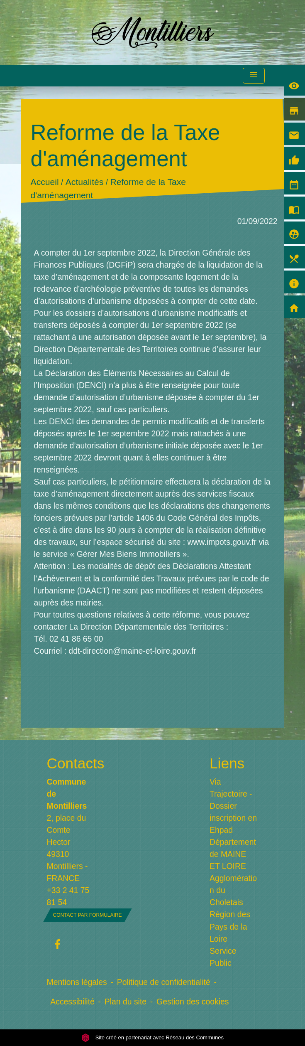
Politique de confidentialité (163, 982)
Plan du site (125, 1001)
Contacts (71, 763)
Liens (227, 763)
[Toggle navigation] (253, 76)
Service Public (223, 956)
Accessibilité (72, 1001)
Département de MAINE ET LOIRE (233, 854)
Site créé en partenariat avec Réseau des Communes (152, 1037)
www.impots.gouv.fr (223, 541)
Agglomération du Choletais (233, 890)
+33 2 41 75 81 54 (68, 896)
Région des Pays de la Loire (230, 926)
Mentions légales (77, 982)
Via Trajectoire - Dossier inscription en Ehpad (233, 805)
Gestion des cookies (192, 1001)
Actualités (85, 182)
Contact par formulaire (87, 915)
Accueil (45, 182)
